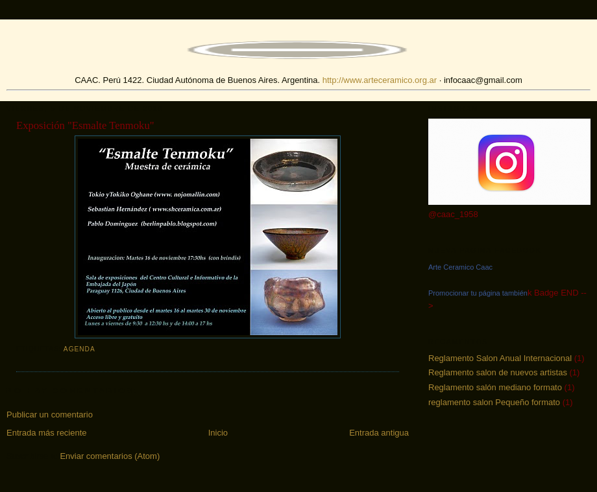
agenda (79, 349)
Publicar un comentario (49, 414)
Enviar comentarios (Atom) (110, 456)
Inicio (218, 433)
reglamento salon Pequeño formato (494, 402)
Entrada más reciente (46, 433)
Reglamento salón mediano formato (495, 387)
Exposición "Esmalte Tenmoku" (85, 125)
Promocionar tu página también (478, 293)
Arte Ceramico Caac (460, 267)
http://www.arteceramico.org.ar (380, 80)
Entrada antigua (379, 433)
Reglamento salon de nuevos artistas (497, 372)
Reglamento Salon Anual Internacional (500, 358)
